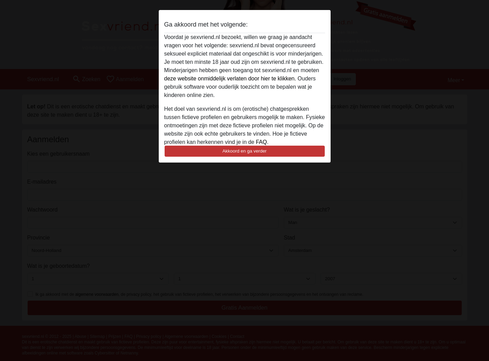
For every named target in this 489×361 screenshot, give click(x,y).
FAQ (261, 142)
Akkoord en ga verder (244, 151)
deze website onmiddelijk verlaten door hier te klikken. (230, 78)
